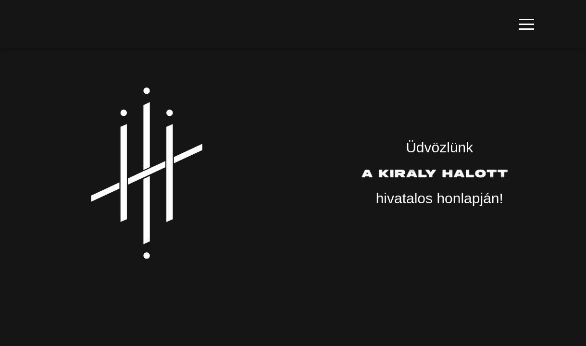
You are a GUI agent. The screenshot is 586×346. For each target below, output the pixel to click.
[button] (526, 24)
